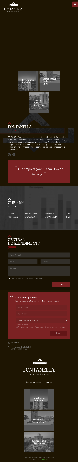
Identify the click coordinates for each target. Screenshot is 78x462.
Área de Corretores (33, 383)
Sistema (49, 383)
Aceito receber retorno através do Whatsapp (26, 278)
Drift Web (45, 459)
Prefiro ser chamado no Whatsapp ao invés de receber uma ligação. (42, 327)
